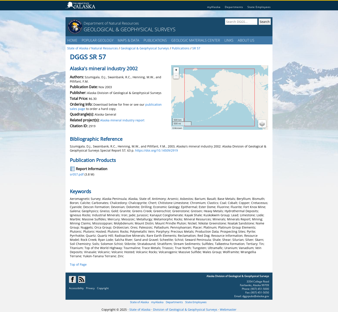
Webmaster (228, 309)
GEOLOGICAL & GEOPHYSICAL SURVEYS (129, 29)
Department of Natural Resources (111, 23)
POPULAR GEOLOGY (97, 40)
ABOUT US (246, 40)
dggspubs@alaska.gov (255, 296)
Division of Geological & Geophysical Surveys (185, 309)
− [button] (176, 75)
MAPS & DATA (128, 40)
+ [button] (176, 70)
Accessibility (76, 288)
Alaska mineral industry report (122, 120)
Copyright (103, 288)
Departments (234, 7)
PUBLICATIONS (155, 40)
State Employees (259, 7)
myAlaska (214, 7)
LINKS (228, 40)
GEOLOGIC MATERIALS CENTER (195, 40)
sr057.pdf (77, 174)
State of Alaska (139, 302)
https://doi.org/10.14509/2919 (156, 150)
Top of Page (78, 264)
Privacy (90, 288)
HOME (72, 40)
